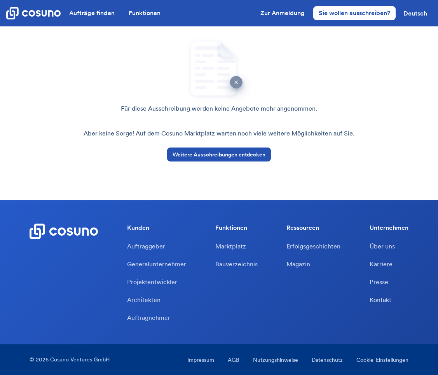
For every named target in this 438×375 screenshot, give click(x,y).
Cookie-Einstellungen (382, 359)
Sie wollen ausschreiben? (354, 13)
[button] (415, 13)
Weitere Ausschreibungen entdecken (219, 154)
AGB (233, 359)
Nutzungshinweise (275, 359)
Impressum (200, 359)
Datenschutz (327, 359)
